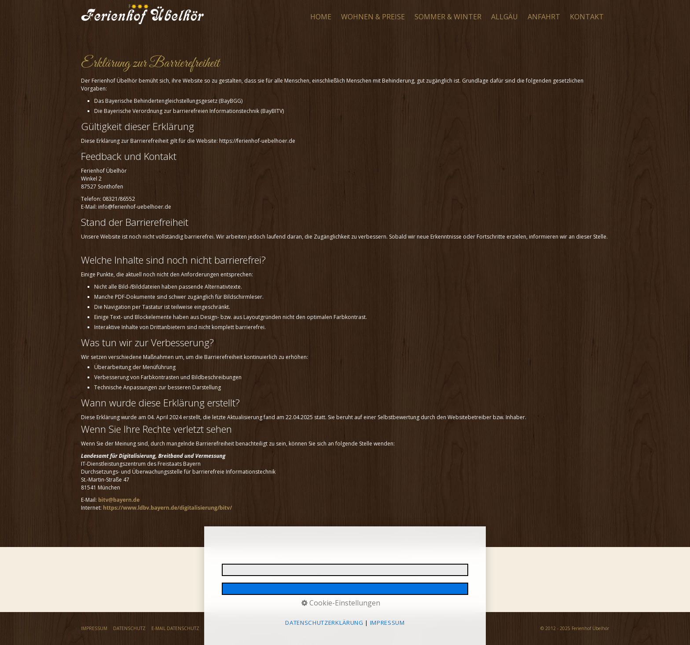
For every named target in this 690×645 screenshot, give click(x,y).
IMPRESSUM (94, 628)
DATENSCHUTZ (129, 628)
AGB (288, 628)
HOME (320, 17)
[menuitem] (321, 16)
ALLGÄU (504, 17)
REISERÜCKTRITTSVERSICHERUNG (242, 628)
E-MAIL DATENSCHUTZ (175, 628)
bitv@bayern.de (118, 500)
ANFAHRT (544, 17)
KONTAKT (587, 17)
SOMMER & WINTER (448, 17)
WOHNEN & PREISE (373, 17)
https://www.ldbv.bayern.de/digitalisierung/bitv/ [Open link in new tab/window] (167, 507)
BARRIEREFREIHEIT (319, 628)
